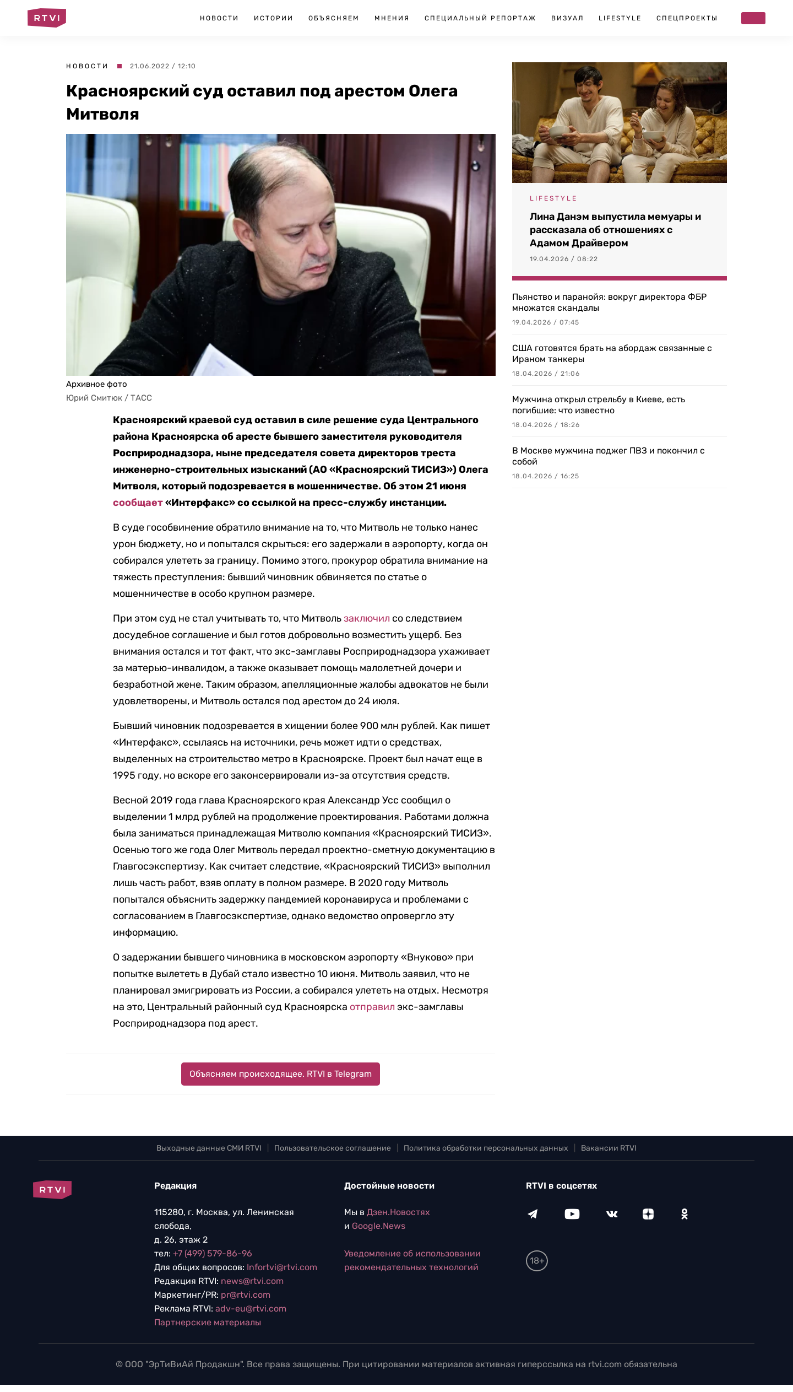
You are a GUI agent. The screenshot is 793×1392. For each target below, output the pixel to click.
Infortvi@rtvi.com (282, 1267)
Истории (274, 18)
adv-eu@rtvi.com (250, 1308)
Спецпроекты (687, 18)
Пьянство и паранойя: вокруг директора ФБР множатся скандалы (609, 302)
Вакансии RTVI (609, 1148)
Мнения (392, 18)
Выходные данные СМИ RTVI (209, 1148)
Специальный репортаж (480, 18)
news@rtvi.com (252, 1281)
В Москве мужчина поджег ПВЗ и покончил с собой (608, 456)
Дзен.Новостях (398, 1212)
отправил (372, 1007)
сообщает (138, 503)
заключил (367, 618)
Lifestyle (620, 18)
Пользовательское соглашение (332, 1148)
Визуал (567, 18)
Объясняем (334, 18)
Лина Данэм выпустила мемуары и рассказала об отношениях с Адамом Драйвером (615, 230)
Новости (219, 18)
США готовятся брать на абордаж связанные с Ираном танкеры (612, 353)
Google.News (378, 1226)
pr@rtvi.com (245, 1295)
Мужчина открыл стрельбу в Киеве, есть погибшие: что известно (598, 405)
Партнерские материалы (207, 1322)
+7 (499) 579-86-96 (212, 1253)
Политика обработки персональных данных (486, 1148)
